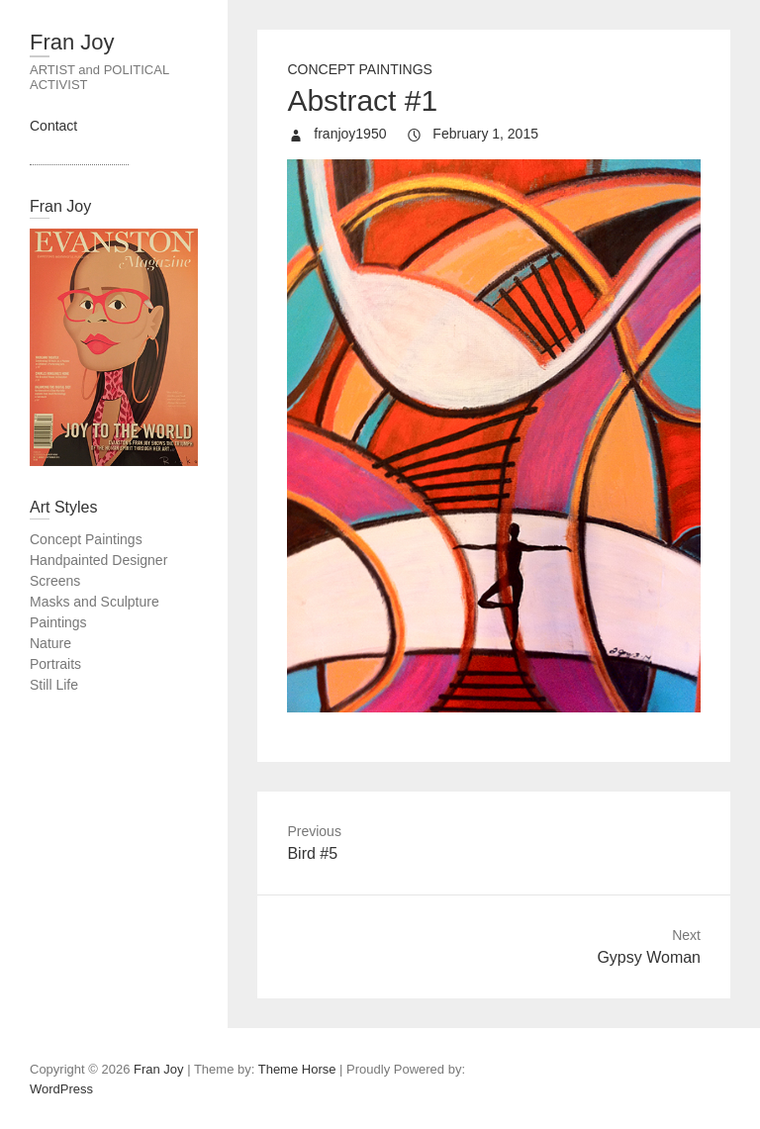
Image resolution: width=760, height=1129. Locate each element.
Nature (50, 643)
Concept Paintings (359, 69)
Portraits (55, 664)
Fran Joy (72, 42)
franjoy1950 (348, 133)
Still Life (54, 685)
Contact (53, 126)
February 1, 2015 (483, 133)
